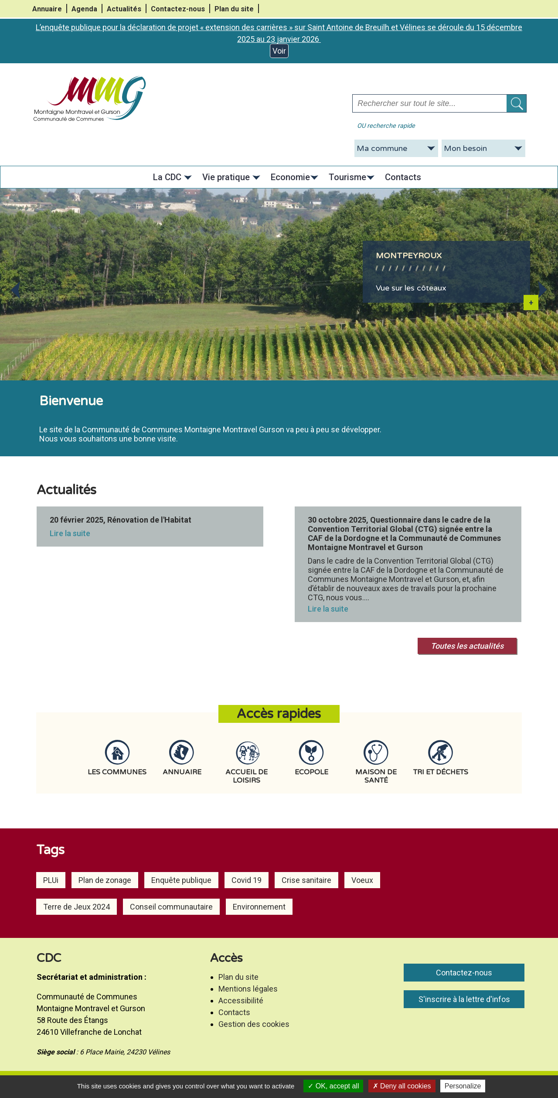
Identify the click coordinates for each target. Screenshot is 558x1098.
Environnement (259, 906)
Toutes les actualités (467, 645)
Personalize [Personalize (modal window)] (463, 1086)
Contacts (234, 1012)
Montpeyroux (409, 255)
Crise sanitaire (306, 880)
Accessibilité (240, 1000)
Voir (279, 50)
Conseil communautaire (171, 906)
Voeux (362, 880)
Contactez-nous (178, 9)
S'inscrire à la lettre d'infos (464, 999)
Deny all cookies (402, 1086)
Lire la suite (70, 533)
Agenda (84, 9)
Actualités (124, 9)
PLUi (50, 880)
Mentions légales (248, 988)
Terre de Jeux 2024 (76, 906)
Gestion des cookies (253, 1024)
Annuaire (47, 9)
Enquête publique (181, 880)
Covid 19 (246, 880)
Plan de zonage (104, 880)
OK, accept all (333, 1086)
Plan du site (234, 9)
